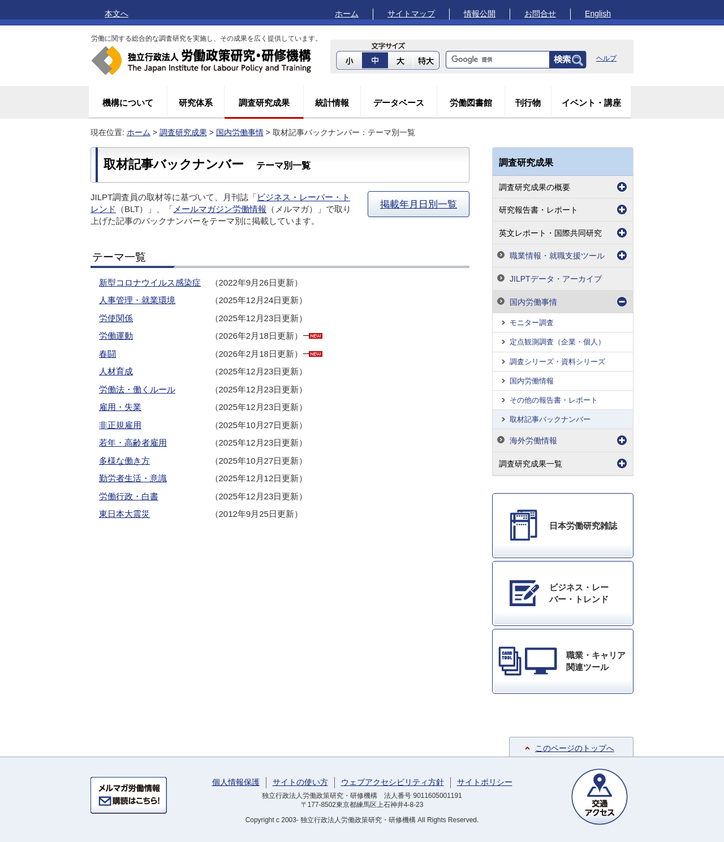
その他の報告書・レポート (554, 400)
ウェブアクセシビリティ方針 (392, 782)
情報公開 (479, 13)
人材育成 (116, 371)
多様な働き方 (124, 460)
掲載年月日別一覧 (418, 204)
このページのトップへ (574, 748)
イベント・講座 (591, 102)
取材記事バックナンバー (550, 419)
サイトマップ (411, 13)
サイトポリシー (484, 782)
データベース (398, 102)
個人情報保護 (236, 782)
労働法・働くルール (137, 389)
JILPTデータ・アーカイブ (556, 278)
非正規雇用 (120, 425)
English (598, 13)
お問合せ (540, 13)
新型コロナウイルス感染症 (150, 282)
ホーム (347, 13)
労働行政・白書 (128, 496)
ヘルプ (606, 58)
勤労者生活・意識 (133, 478)
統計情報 (332, 102)
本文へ (116, 13)
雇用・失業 (120, 407)
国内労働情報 (532, 381)
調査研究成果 (264, 102)
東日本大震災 (124, 514)
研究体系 (196, 102)
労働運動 (116, 335)
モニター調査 (532, 322)
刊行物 (528, 102)
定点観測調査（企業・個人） (557, 342)
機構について (127, 102)
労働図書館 (471, 102)
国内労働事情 (240, 132)
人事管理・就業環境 (137, 300)
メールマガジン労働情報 (219, 209)
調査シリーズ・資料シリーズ (557, 361)
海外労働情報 (533, 440)
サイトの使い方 (300, 782)
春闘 (107, 354)
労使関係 (116, 318)
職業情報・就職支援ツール (557, 255)
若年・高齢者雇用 (133, 442)
